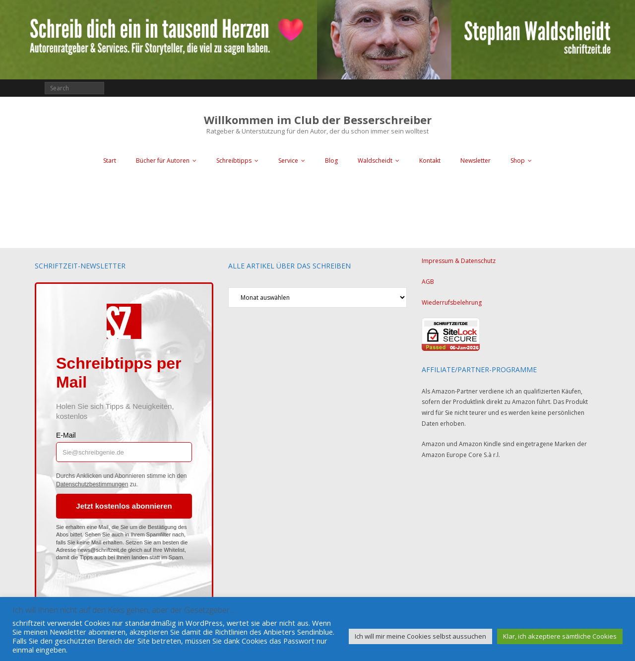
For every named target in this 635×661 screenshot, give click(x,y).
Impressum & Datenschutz (459, 261)
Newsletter (475, 160)
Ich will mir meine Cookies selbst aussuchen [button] (420, 636)
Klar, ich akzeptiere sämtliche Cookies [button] (560, 636)
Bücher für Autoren (163, 160)
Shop (517, 160)
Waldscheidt (375, 160)
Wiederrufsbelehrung (452, 302)
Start (109, 160)
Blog (331, 160)
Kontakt (430, 160)
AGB (428, 281)
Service (288, 160)
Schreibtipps (234, 160)
